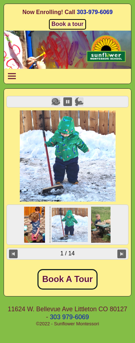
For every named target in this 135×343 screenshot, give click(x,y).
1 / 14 (67, 253)
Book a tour (67, 24)
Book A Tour (67, 279)
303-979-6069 (95, 12)
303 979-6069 (69, 317)
